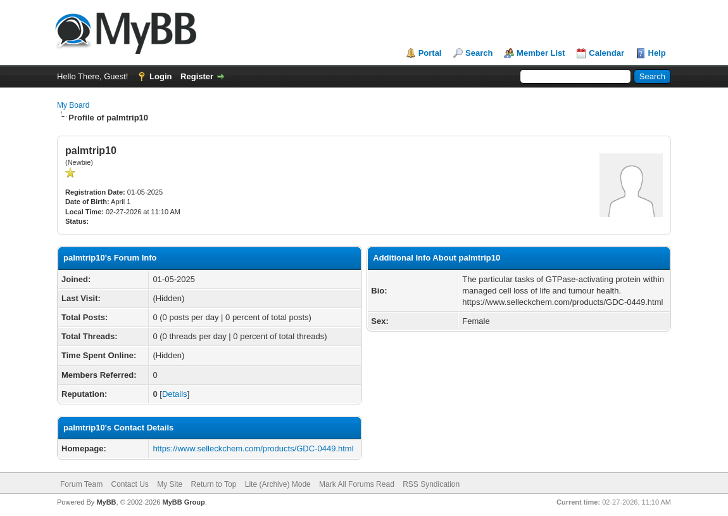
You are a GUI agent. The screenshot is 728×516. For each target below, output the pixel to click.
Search (479, 53)
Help (657, 53)
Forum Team (81, 484)
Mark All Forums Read (356, 484)
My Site (169, 484)
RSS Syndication (431, 484)
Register (196, 76)
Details (174, 394)
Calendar (606, 53)
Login (160, 76)
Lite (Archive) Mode (278, 484)
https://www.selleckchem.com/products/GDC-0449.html (253, 448)
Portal (430, 53)
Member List (541, 53)
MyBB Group (183, 502)
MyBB (106, 502)
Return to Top (214, 484)
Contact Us (129, 484)
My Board (73, 105)
